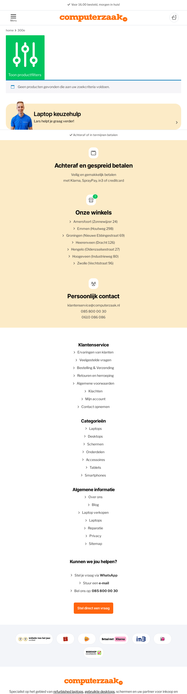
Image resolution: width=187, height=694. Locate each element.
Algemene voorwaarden (95, 383)
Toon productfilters (25, 57)
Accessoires (95, 460)
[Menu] (13, 17)
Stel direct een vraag (93, 608)
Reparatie (95, 528)
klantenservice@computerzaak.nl (93, 305)
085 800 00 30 (93, 311)
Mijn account (95, 399)
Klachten (95, 391)
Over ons (95, 497)
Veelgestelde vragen (95, 360)
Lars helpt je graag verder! (92, 117)
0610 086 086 (93, 317)
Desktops (95, 436)
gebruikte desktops (100, 691)
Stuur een (96, 583)
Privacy (95, 536)
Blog (95, 505)
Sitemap (95, 543)
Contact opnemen (95, 407)
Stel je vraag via (96, 575)
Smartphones (95, 475)
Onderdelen (95, 452)
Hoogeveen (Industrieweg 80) (95, 256)
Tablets (95, 467)
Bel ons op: (96, 591)
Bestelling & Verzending (95, 368)
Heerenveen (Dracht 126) (95, 242)
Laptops (95, 428)
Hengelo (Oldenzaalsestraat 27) (95, 249)
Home (10, 30)
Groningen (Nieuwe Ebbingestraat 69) (95, 235)
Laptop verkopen (95, 512)
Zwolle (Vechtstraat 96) (95, 263)
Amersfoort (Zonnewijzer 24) (95, 221)
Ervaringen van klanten (95, 352)
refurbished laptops (68, 691)
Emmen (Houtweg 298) (95, 228)
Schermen (95, 444)
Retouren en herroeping (95, 375)
